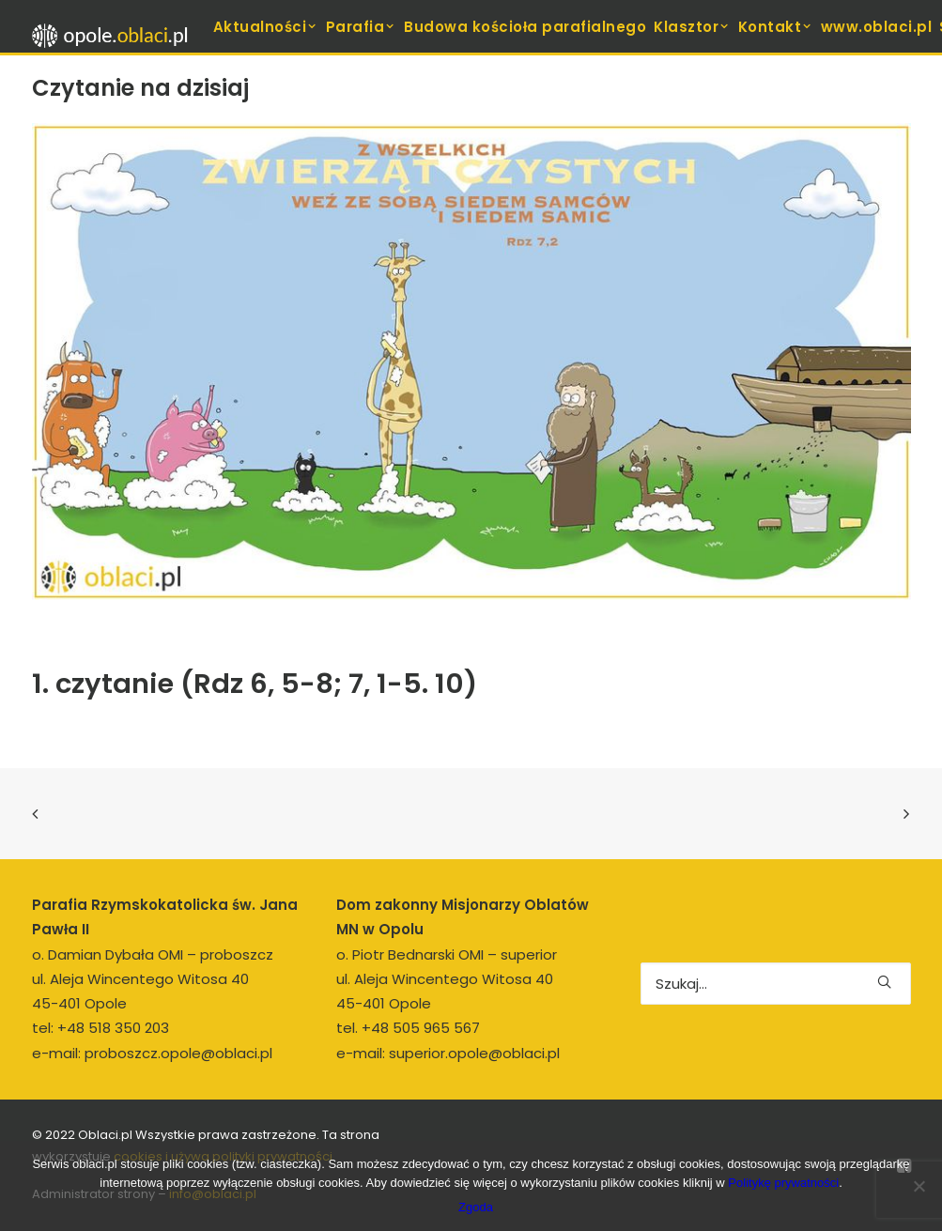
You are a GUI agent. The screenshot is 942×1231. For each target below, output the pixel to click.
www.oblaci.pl (877, 27)
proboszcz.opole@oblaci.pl (178, 1053)
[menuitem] (265, 26)
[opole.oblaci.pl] (115, 35)
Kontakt (775, 27)
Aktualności (265, 27)
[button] (884, 982)
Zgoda (475, 1207)
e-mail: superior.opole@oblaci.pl (448, 1053)
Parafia (361, 27)
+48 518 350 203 (113, 1028)
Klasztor (692, 27)
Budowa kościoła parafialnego (525, 27)
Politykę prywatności (783, 1183)
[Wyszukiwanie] (776, 983)
